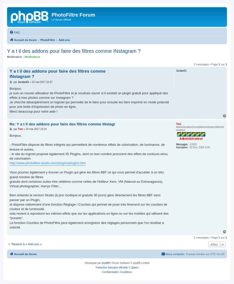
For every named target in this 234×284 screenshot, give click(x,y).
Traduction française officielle (111, 267)
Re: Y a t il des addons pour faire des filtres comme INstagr (62, 124)
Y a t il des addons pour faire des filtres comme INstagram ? (74, 51)
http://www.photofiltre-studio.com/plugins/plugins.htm (48, 163)
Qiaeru (135, 267)
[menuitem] (15, 32)
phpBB (105, 263)
